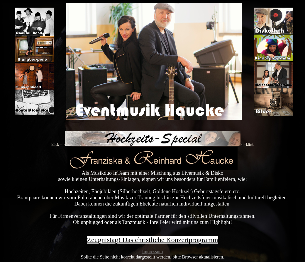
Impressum (152, 251)
